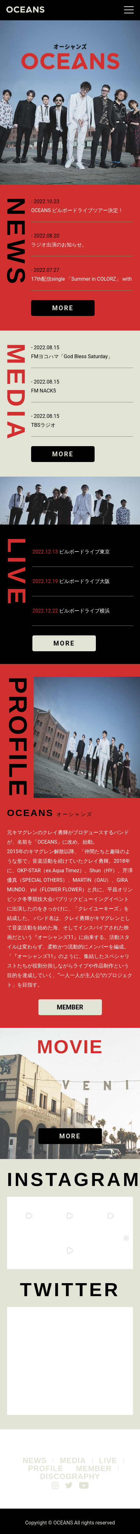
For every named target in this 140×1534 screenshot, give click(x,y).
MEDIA (73, 1460)
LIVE (108, 1460)
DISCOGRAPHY (70, 1476)
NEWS (35, 1460)
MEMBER (70, 1007)
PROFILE (45, 1468)
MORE (62, 308)
